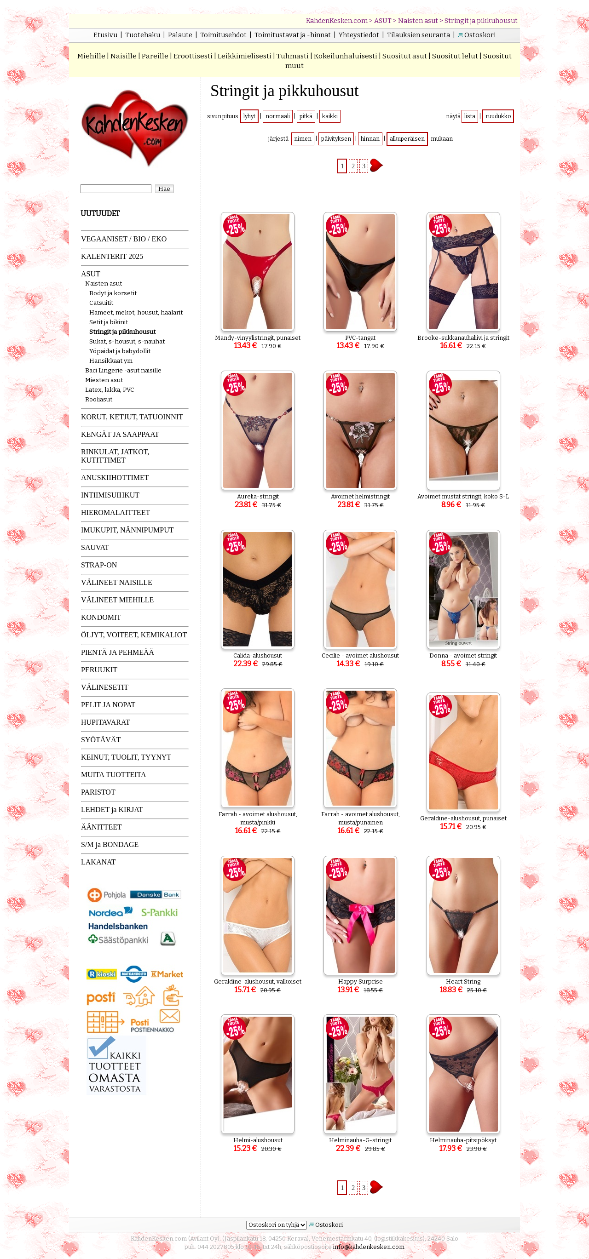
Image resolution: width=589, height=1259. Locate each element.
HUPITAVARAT (105, 722)
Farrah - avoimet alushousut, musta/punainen (360, 823)
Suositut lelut (455, 56)
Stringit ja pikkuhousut (481, 21)
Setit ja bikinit (108, 322)
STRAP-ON (99, 565)
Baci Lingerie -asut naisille (123, 370)
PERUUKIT (99, 670)
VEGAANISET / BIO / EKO (124, 239)
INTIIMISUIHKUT (110, 495)
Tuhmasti (293, 56)
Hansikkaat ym (111, 361)
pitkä (306, 116)
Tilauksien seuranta (418, 35)
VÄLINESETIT (104, 687)
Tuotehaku (142, 35)
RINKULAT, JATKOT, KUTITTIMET (115, 456)
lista (469, 116)
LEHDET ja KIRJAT (112, 809)
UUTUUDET (100, 213)
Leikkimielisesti (244, 56)
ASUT (383, 21)
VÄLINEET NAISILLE (116, 582)
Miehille (91, 56)
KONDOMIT (101, 617)
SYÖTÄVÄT (101, 740)
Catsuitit (101, 303)
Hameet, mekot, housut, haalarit (136, 312)
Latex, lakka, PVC (109, 390)
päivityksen (336, 139)
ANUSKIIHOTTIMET (115, 477)
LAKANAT (98, 862)
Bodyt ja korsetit (113, 293)
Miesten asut (104, 380)
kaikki (330, 116)
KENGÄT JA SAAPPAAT (120, 434)
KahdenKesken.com (337, 21)
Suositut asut (404, 56)
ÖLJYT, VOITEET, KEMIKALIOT (134, 635)
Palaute (180, 35)
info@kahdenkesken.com (368, 1246)
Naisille (123, 56)
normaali (278, 116)
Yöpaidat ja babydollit (119, 351)
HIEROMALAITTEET (115, 512)
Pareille (155, 56)
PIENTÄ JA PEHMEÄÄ (117, 652)
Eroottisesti (193, 56)
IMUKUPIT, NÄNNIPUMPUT (127, 530)
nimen (303, 139)
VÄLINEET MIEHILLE (117, 600)
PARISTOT (98, 792)
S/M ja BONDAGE (110, 844)
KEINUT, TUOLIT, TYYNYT (126, 757)
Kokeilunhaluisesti (345, 56)
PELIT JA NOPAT (108, 705)
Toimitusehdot (223, 35)
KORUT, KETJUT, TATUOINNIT (132, 417)
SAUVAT (95, 547)
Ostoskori (480, 35)
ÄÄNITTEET (101, 827)
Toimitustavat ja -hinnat (292, 35)
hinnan (370, 139)
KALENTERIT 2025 (112, 256)
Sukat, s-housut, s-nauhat (127, 341)
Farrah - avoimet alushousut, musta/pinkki (258, 823)
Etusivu (105, 35)
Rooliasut (98, 399)
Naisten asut (418, 21)
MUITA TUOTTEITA (113, 774)
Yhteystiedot (359, 35)
